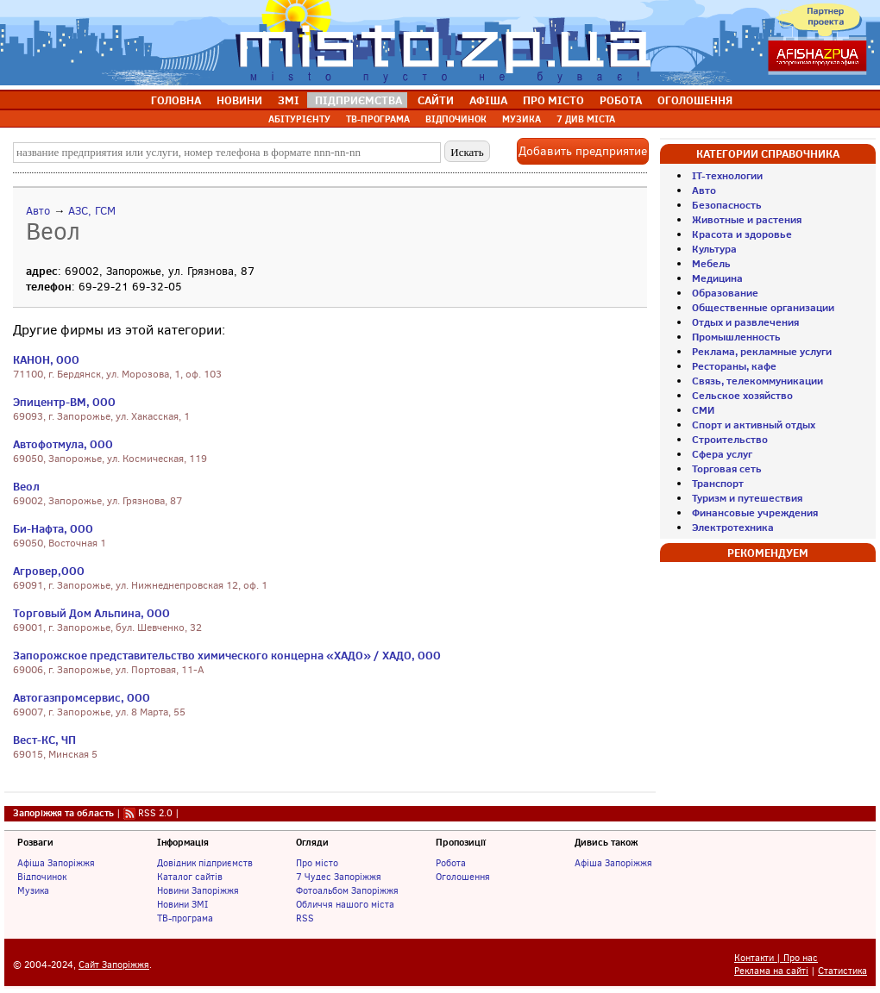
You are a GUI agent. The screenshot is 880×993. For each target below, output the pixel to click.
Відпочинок (41, 877)
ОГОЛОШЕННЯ (694, 100)
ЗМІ (288, 100)
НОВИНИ (239, 100)
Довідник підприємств (205, 863)
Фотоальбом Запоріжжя (347, 890)
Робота (451, 863)
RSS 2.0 (155, 813)
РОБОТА (621, 100)
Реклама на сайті (771, 971)
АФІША (488, 100)
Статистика (842, 971)
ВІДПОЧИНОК (456, 119)
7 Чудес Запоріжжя (338, 877)
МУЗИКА (521, 119)
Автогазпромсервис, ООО (81, 697)
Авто (38, 210)
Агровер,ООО (49, 570)
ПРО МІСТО (553, 100)
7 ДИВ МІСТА (585, 119)
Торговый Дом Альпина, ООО (91, 613)
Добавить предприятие (583, 151)
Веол (26, 486)
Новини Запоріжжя (198, 890)
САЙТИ (436, 100)
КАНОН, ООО (46, 359)
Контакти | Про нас (776, 958)
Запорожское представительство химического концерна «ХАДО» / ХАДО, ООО (227, 655)
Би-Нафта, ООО (53, 528)
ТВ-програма (185, 918)
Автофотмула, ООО (63, 444)
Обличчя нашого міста (345, 904)
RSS (305, 918)
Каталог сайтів (190, 877)
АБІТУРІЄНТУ (299, 119)
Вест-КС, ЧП (44, 739)
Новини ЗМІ (182, 904)
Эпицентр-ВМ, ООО (64, 401)
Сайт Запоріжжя (114, 965)
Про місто (317, 863)
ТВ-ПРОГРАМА (378, 119)
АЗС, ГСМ (92, 210)
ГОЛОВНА (176, 100)
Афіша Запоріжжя (56, 863)
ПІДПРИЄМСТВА (358, 100)
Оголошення (463, 877)
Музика (33, 890)
